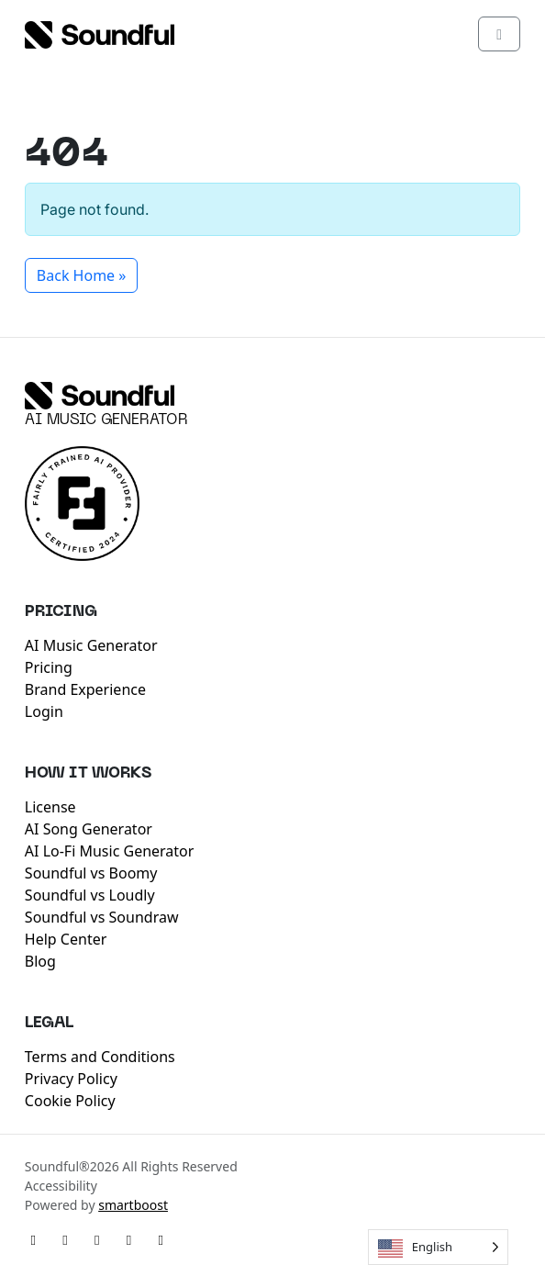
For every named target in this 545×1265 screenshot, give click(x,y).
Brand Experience (85, 689)
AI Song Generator (88, 829)
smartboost (133, 1205)
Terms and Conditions (100, 1057)
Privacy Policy (71, 1079)
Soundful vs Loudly (90, 895)
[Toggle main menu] (499, 34)
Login (44, 711)
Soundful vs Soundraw (102, 917)
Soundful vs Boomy (91, 873)
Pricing (48, 667)
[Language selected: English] (438, 1247)
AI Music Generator (106, 420)
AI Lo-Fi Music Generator (110, 851)
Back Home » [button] (82, 275)
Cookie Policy (70, 1101)
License (50, 807)
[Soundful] (99, 395)
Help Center (65, 939)
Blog (40, 961)
